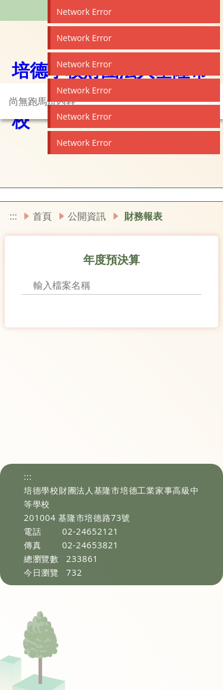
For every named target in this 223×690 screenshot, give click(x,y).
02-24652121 (90, 531)
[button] (3, 194)
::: (13, 216)
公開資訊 (87, 216)
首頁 (42, 216)
